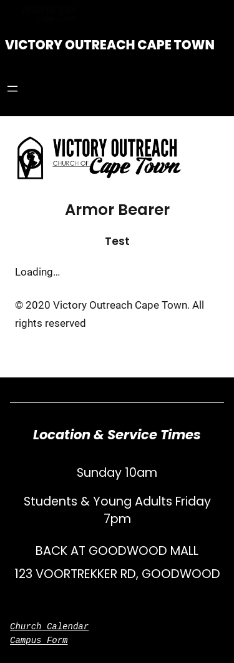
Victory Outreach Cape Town (110, 45)
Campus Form (39, 640)
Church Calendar (49, 626)
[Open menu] (12, 88)
